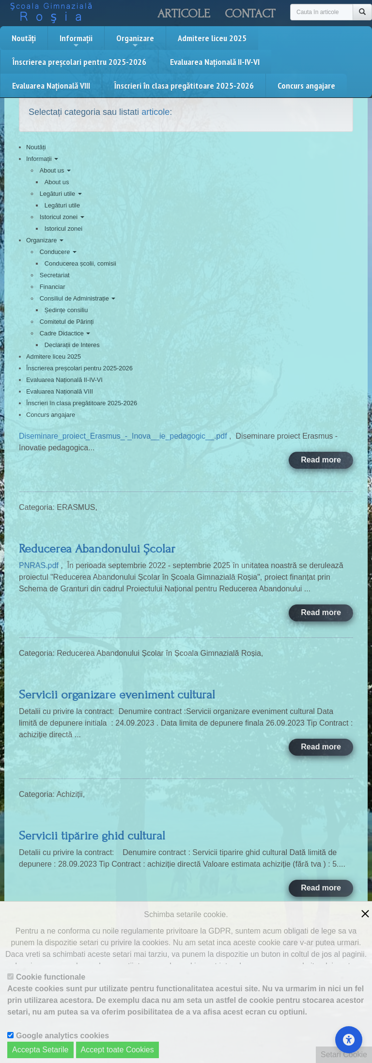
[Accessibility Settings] (348, 1039)
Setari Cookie (344, 1054)
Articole (183, 13)
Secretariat (55, 275)
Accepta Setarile (40, 1050)
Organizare (135, 40)
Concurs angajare (306, 85)
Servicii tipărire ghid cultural (92, 835)
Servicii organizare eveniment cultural (117, 694)
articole (155, 112)
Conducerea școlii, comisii (80, 263)
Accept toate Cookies (117, 1050)
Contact (250, 13)
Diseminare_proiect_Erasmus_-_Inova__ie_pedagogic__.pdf (124, 436)
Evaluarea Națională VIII (51, 85)
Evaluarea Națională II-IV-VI (215, 61)
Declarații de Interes (72, 345)
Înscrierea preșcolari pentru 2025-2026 (79, 61)
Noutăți (24, 38)
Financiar (52, 286)
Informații (76, 40)
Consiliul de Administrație (78, 298)
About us (55, 170)
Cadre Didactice (65, 333)
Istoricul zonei (62, 217)
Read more (321, 460)
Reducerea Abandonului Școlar (97, 548)
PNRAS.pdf (40, 565)
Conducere (58, 251)
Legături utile (61, 193)
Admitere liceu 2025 (212, 38)
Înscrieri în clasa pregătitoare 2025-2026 (184, 85)
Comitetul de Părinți (67, 321)
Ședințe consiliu (66, 310)
